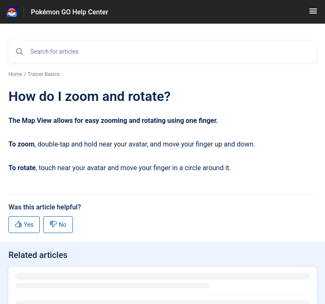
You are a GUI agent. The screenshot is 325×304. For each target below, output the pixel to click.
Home (15, 74)
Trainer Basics (44, 74)
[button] (313, 14)
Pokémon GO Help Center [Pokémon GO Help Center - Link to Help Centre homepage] (69, 12)
